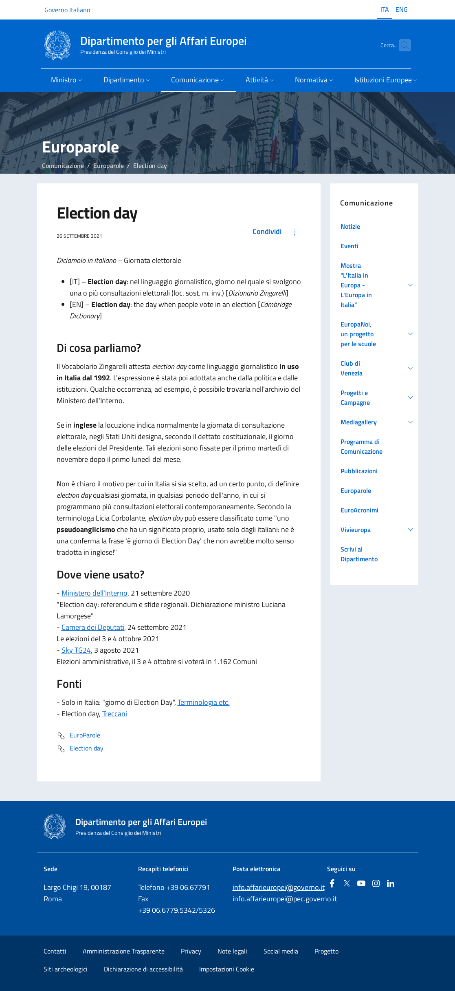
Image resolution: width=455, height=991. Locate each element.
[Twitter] (347, 883)
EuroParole (78, 735)
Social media (281, 951)
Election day (80, 748)
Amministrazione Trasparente (124, 951)
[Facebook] (332, 883)
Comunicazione (63, 165)
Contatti (55, 951)
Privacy (191, 951)
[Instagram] (376, 883)
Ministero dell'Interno (94, 592)
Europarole (108, 165)
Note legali (232, 951)
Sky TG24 (76, 650)
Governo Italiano (67, 10)
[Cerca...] (401, 45)
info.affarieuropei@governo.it (279, 887)
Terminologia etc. (204, 702)
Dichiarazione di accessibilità (143, 969)
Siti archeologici (66, 969)
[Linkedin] (391, 883)
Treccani (114, 713)
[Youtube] (361, 883)
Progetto (326, 951)
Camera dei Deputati (93, 627)
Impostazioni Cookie (226, 969)
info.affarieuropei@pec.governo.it (285, 898)
